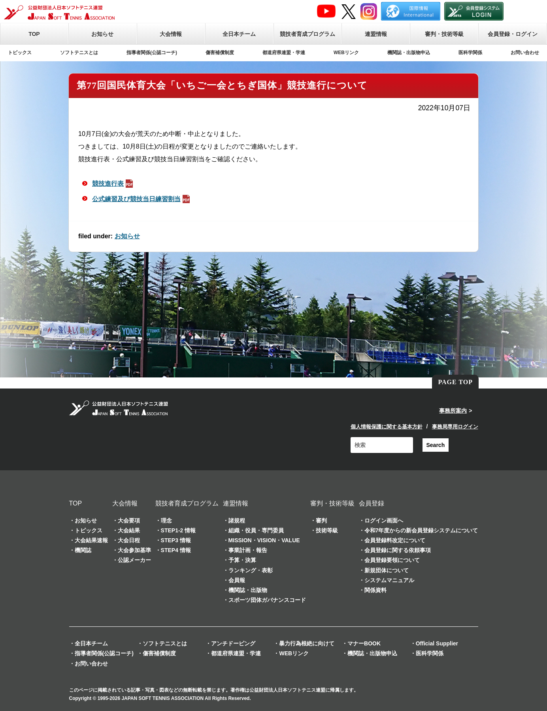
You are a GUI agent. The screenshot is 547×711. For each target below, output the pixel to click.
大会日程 (129, 540)
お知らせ (102, 34)
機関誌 (83, 550)
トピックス (20, 52)
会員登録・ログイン (513, 34)
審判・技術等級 (444, 34)
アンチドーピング (233, 643)
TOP (34, 34)
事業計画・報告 (247, 550)
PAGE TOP (455, 382)
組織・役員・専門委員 (256, 530)
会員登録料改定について (394, 540)
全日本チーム (239, 34)
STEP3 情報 (176, 540)
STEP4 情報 (176, 550)
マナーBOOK (364, 643)
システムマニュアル (389, 580)
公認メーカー (134, 560)
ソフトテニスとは (79, 52)
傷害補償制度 (220, 52)
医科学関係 (470, 52)
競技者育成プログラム (307, 34)
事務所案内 (453, 410)
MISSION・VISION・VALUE (264, 540)
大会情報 (171, 34)
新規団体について (386, 570)
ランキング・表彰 (250, 570)
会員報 (236, 580)
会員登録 (371, 503)
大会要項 (129, 520)
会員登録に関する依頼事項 (397, 550)
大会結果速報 (91, 540)
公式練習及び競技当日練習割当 (142, 199)
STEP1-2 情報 (178, 530)
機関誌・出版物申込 (408, 52)
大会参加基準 (134, 550)
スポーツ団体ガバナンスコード (267, 600)
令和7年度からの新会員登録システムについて (421, 530)
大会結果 (129, 530)
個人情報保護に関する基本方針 (387, 427)
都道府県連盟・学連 (283, 52)
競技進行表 (113, 183)
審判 (321, 520)
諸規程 (236, 520)
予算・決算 (242, 560)
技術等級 (327, 530)
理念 (166, 520)
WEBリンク (346, 52)
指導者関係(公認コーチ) (151, 52)
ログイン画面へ (383, 520)
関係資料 (375, 590)
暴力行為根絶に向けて (306, 643)
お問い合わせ (525, 52)
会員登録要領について (392, 560)
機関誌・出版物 (247, 590)
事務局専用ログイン (455, 427)
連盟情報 (376, 34)
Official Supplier (437, 643)
